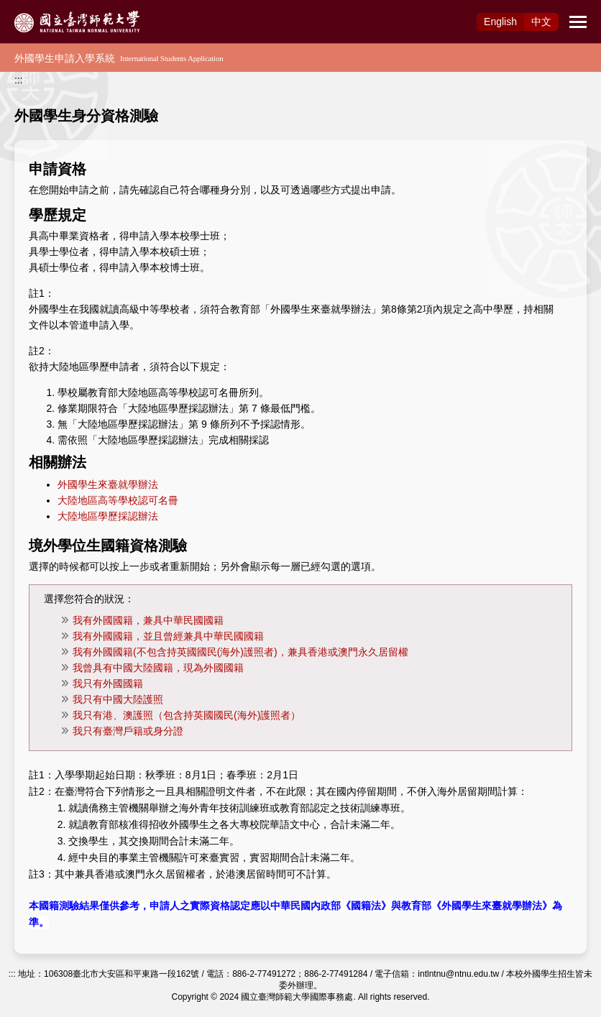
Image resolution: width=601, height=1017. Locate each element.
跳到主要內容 (30, 8)
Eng (500, 21)
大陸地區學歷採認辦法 (108, 516)
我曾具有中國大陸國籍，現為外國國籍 (158, 667)
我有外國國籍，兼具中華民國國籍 (148, 620)
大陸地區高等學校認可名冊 (118, 500)
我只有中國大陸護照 (118, 699)
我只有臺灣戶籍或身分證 (128, 731)
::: (18, 80)
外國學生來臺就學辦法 (108, 484)
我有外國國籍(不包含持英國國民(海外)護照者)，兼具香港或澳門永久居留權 (240, 652)
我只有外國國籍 (108, 683)
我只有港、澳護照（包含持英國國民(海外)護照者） (186, 715)
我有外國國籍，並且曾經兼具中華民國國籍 (168, 636)
